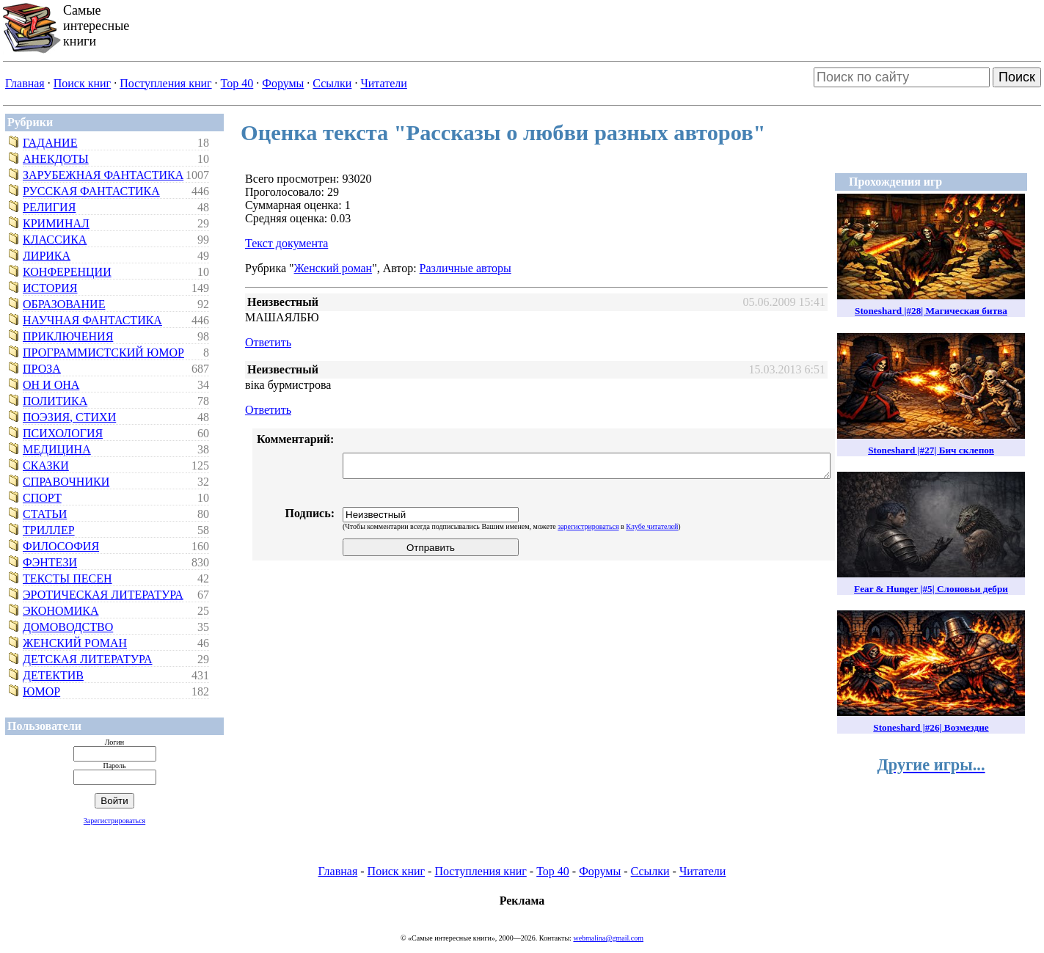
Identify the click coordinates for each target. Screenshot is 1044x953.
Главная (25, 83)
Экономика (61, 611)
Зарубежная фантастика (103, 175)
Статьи (45, 514)
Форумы (283, 83)
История (50, 288)
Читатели (383, 83)
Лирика (46, 255)
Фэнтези (50, 562)
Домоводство (68, 627)
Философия (61, 546)
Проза (42, 368)
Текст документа (286, 243)
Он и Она (51, 385)
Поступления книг (165, 83)
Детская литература (88, 659)
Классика (55, 239)
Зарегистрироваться (114, 821)
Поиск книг (82, 83)
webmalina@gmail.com (608, 938)
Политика (55, 401)
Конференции (67, 272)
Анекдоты (56, 159)
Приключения (68, 336)
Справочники (66, 481)
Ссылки (332, 83)
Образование (64, 304)
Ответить (268, 342)
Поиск (1017, 77)
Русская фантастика (91, 191)
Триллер (49, 530)
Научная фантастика (92, 320)
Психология (63, 433)
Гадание (50, 142)
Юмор (41, 691)
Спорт (42, 498)
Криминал (56, 223)
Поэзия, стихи (69, 417)
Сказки (46, 465)
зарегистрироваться (588, 526)
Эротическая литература (103, 594)
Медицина (57, 449)
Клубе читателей (652, 526)
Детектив (53, 675)
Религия (49, 207)
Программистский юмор (103, 352)
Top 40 (237, 83)
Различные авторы (465, 268)
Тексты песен (67, 578)
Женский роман (75, 643)
